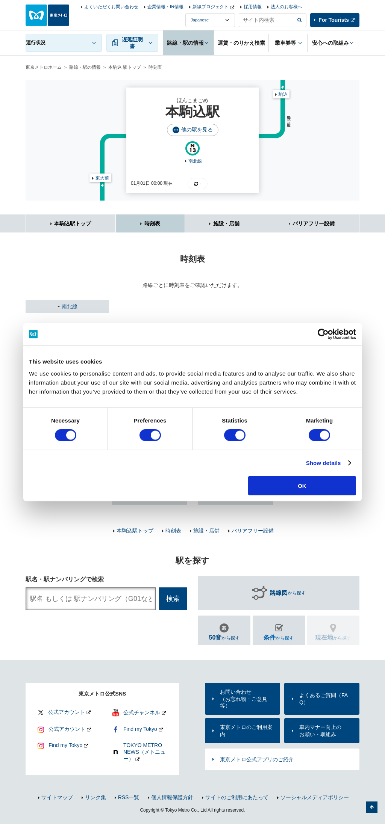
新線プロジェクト (210, 6)
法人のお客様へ (286, 6)
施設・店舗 (226, 223)
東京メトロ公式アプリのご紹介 (257, 759)
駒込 (283, 94)
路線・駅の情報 (85, 67)
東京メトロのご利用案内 (246, 730)
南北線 (195, 161)
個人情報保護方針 (172, 797)
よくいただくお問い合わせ (111, 6)
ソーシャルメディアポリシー (314, 797)
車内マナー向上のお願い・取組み (320, 730)
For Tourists (333, 20)
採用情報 (253, 6)
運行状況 (35, 42)
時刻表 (152, 223)
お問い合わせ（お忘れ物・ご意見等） (243, 698)
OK (302, 485)
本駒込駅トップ (72, 223)
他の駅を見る (197, 130)
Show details (323, 463)
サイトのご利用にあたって (236, 797)
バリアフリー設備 (314, 223)
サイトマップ (57, 797)
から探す (288, 593)
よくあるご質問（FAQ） (323, 698)
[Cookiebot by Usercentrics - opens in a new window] (323, 334)
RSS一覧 (128, 797)
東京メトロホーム (44, 67)
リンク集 (95, 797)
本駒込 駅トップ (124, 67)
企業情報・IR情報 (165, 6)
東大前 (102, 178)
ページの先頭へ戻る (371, 807)
